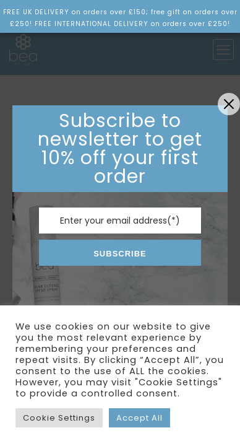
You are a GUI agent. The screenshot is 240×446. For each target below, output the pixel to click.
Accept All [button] (139, 418)
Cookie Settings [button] (59, 418)
